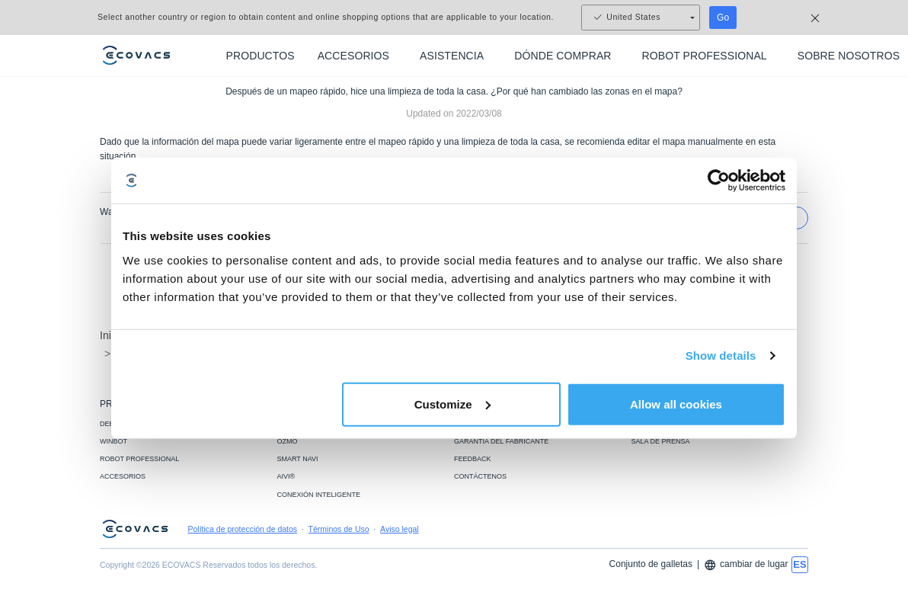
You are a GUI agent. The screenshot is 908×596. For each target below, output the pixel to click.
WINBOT (113, 441)
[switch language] (799, 564)
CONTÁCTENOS (480, 476)
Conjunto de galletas (650, 564)
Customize (452, 403)
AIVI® (286, 476)
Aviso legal (399, 529)
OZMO (287, 441)
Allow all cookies (676, 403)
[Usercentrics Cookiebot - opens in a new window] (718, 180)
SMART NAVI (297, 459)
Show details (721, 355)
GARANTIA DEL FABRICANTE (501, 441)
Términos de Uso (339, 529)
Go (723, 17)
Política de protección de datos (243, 529)
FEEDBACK (472, 459)
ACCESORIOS (122, 476)
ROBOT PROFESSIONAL (139, 459)
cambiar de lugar (746, 565)
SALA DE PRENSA (660, 441)
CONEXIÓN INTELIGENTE (319, 494)
